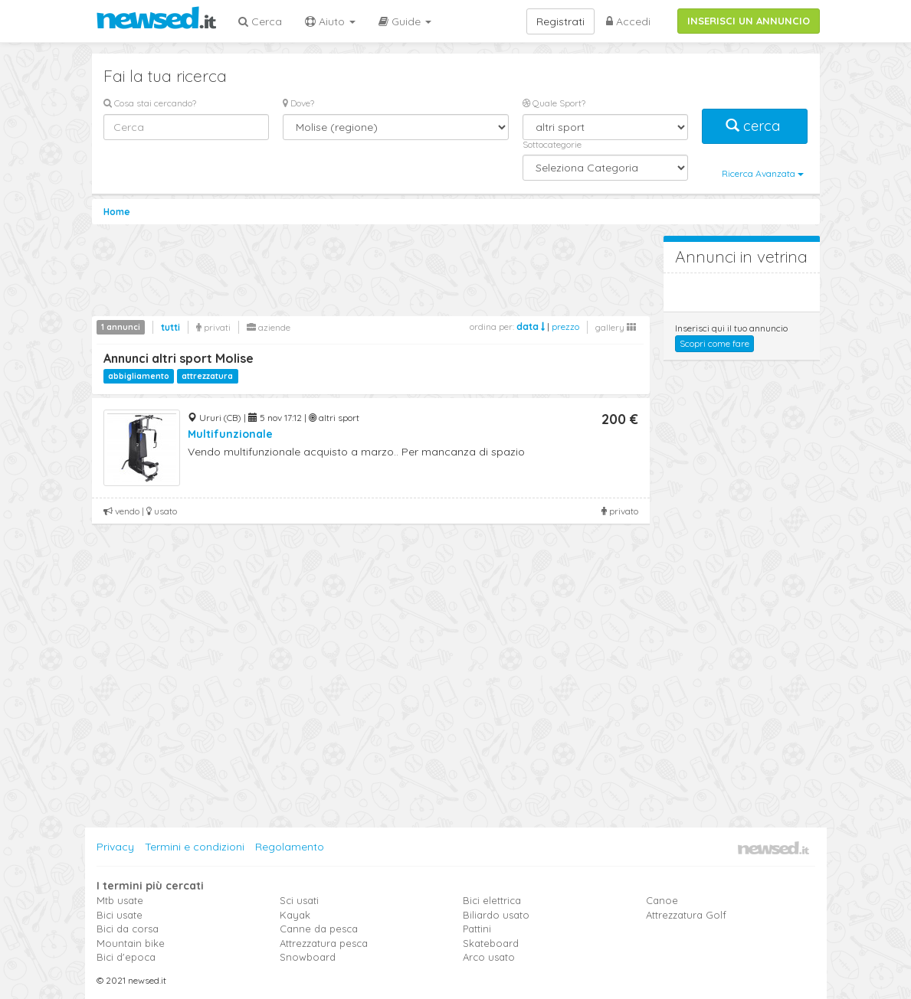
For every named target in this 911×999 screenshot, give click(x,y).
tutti (170, 327)
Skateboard (491, 943)
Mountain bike (131, 943)
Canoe (662, 900)
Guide (404, 21)
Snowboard (308, 957)
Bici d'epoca (126, 957)
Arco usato (489, 957)
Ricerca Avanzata (763, 173)
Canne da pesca (319, 928)
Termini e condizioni (194, 847)
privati (213, 327)
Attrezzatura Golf (686, 915)
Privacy (115, 847)
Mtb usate (120, 900)
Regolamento (289, 847)
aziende (268, 327)
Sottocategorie (552, 144)
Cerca (260, 21)
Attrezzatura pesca (324, 943)
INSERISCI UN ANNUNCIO (748, 21)
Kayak (295, 915)
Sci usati (299, 900)
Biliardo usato (496, 915)
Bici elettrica (492, 900)
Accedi (628, 21)
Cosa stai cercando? (149, 103)
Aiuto (330, 21)
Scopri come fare (714, 343)
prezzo (565, 326)
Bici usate (120, 915)
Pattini (477, 928)
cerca (755, 126)
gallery (615, 327)
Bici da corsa (128, 928)
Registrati (560, 21)
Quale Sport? (554, 103)
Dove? (298, 103)
